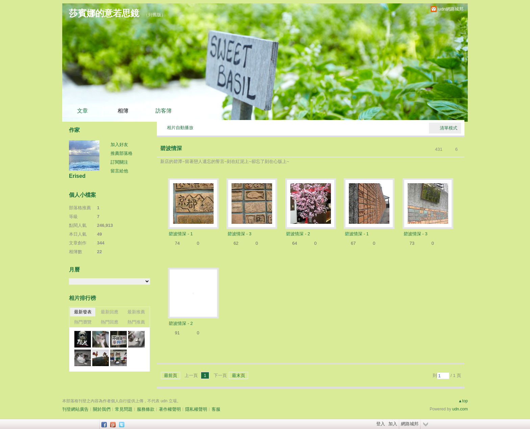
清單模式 (448, 127)
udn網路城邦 (450, 8)
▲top (463, 401)
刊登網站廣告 (75, 409)
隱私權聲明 (196, 409)
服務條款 (145, 409)
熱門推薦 (136, 322)
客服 (216, 409)
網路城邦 (409, 423)
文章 (82, 111)
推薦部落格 (121, 153)
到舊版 (154, 14)
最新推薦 (136, 311)
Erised (77, 176)
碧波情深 (171, 148)
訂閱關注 (119, 162)
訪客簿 (163, 111)
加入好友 (119, 144)
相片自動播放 (180, 127)
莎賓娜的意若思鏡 (104, 13)
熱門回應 (109, 322)
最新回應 (109, 311)
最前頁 (170, 375)
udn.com (460, 409)
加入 (392, 423)
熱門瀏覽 (83, 322)
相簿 (123, 111)
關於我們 (102, 409)
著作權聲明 (170, 409)
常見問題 (123, 409)
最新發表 (83, 311)
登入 (380, 423)
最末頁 (238, 375)
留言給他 (119, 170)
